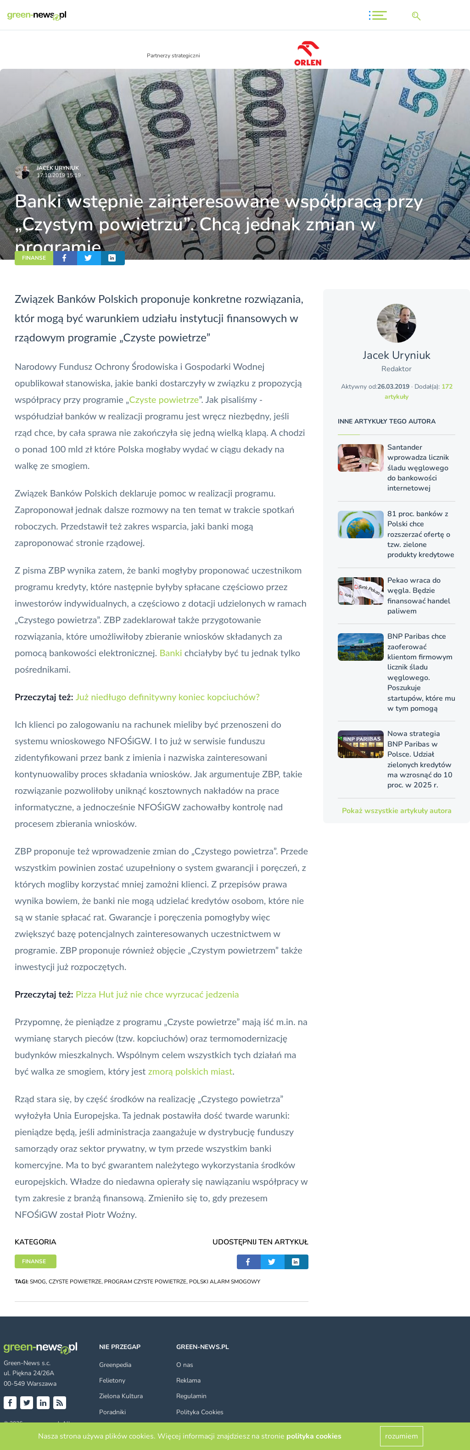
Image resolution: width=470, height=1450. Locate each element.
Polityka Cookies (200, 1412)
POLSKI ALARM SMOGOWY (224, 1281)
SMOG (38, 1281)
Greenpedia (115, 1365)
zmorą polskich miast (190, 1070)
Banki (170, 652)
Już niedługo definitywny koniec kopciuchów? (168, 696)
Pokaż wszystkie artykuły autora (397, 811)
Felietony (112, 1380)
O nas (184, 1365)
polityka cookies (313, 1436)
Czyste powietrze (164, 399)
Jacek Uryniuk (58, 168)
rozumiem (401, 1436)
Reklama (188, 1380)
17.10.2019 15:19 (59, 175)
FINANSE (34, 258)
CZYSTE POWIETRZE (75, 1281)
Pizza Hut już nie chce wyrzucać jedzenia (157, 993)
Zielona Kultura (121, 1396)
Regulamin (191, 1396)
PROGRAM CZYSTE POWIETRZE (145, 1281)
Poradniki (112, 1412)
